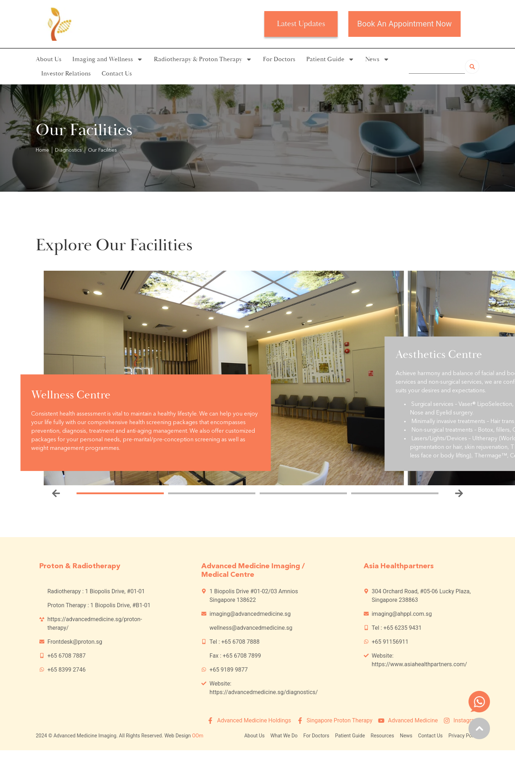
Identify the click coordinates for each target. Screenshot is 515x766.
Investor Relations (66, 73)
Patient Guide (330, 59)
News (377, 59)
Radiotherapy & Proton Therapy (203, 59)
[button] (56, 493)
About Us (49, 59)
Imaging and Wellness (107, 59)
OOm (197, 735)
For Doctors (279, 59)
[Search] (472, 66)
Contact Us (117, 73)
